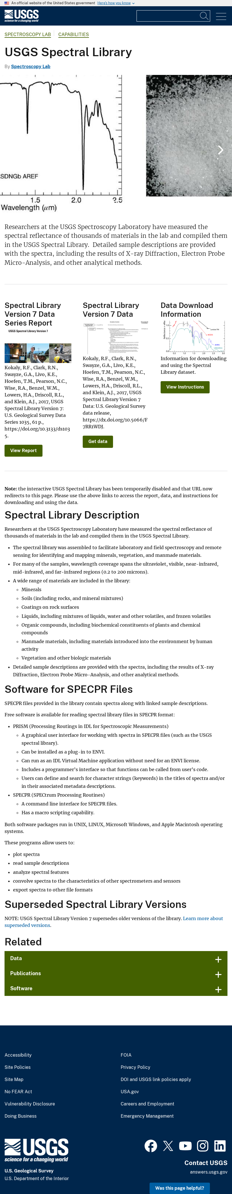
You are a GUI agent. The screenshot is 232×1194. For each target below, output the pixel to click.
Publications (25, 973)
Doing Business (21, 1116)
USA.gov (130, 1091)
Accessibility (18, 1055)
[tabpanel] (116, 144)
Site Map (14, 1079)
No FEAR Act (18, 1091)
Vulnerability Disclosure (30, 1104)
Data (16, 958)
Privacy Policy (135, 1067)
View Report (23, 450)
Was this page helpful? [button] (179, 1188)
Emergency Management (147, 1116)
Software (21, 988)
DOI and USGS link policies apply (156, 1079)
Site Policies (18, 1067)
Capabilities (73, 34)
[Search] (204, 16)
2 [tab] (120, 202)
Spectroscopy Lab (28, 34)
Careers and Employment (147, 1104)
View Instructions (185, 387)
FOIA (126, 1055)
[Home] (22, 21)
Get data (97, 441)
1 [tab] (111, 202)
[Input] (173, 16)
